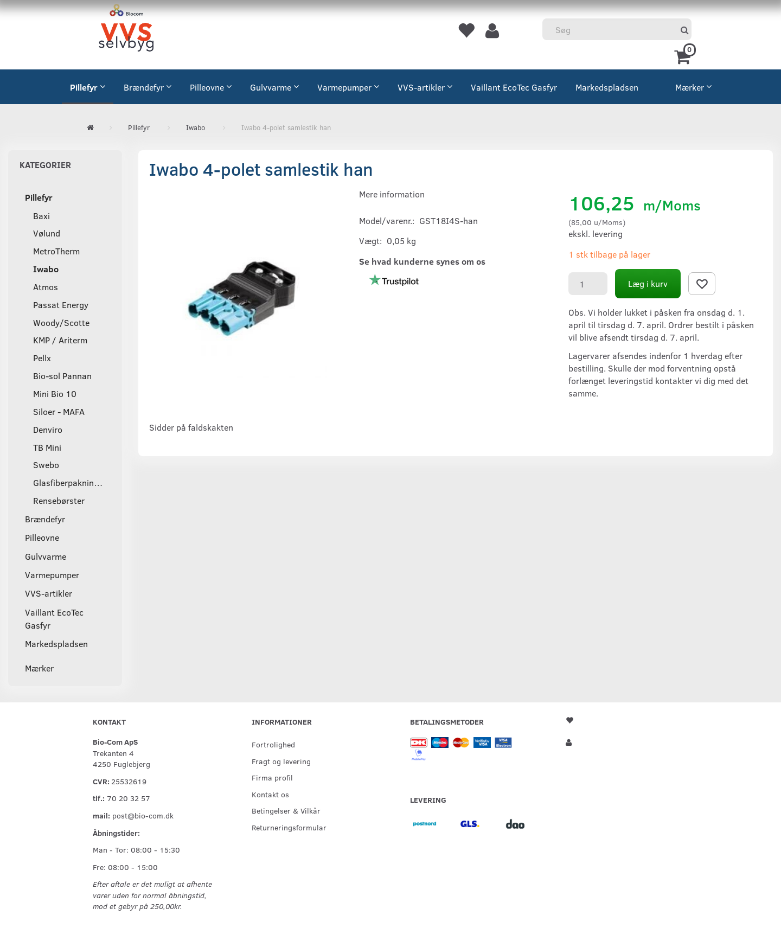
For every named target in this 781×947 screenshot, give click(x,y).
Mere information (392, 194)
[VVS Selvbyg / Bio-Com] (126, 29)
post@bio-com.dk (143, 815)
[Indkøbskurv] (684, 55)
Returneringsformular (289, 827)
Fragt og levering (281, 761)
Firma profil (272, 777)
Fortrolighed (273, 744)
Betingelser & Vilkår (286, 810)
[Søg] (685, 29)
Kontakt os (270, 794)
